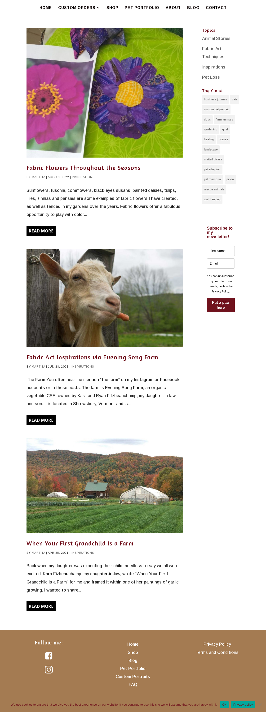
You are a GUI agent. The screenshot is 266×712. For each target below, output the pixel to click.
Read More (41, 231)
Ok (224, 704)
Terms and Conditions (217, 652)
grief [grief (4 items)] (225, 129)
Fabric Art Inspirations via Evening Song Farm (92, 357)
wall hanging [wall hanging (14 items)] (212, 199)
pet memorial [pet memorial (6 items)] (213, 179)
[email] (221, 263)
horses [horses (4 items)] (223, 139)
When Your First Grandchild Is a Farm (80, 543)
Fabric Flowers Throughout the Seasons (84, 167)
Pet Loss (211, 77)
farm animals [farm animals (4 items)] (224, 119)
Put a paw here (221, 304)
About (173, 8)
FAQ (133, 684)
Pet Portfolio (142, 8)
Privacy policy (243, 704)
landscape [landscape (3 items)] (211, 149)
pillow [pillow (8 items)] (230, 179)
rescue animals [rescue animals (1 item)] (214, 189)
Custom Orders (76, 8)
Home (46, 8)
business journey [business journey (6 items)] (215, 99)
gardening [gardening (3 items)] (210, 129)
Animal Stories (216, 38)
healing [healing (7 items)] (209, 139)
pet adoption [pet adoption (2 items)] (212, 169)
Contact (216, 8)
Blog (193, 8)
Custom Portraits (133, 676)
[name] (221, 251)
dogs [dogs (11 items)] (207, 119)
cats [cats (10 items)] (234, 99)
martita (38, 177)
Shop (112, 8)
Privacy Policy (220, 291)
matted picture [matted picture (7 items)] (213, 159)
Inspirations (83, 177)
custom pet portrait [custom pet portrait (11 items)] (216, 109)
